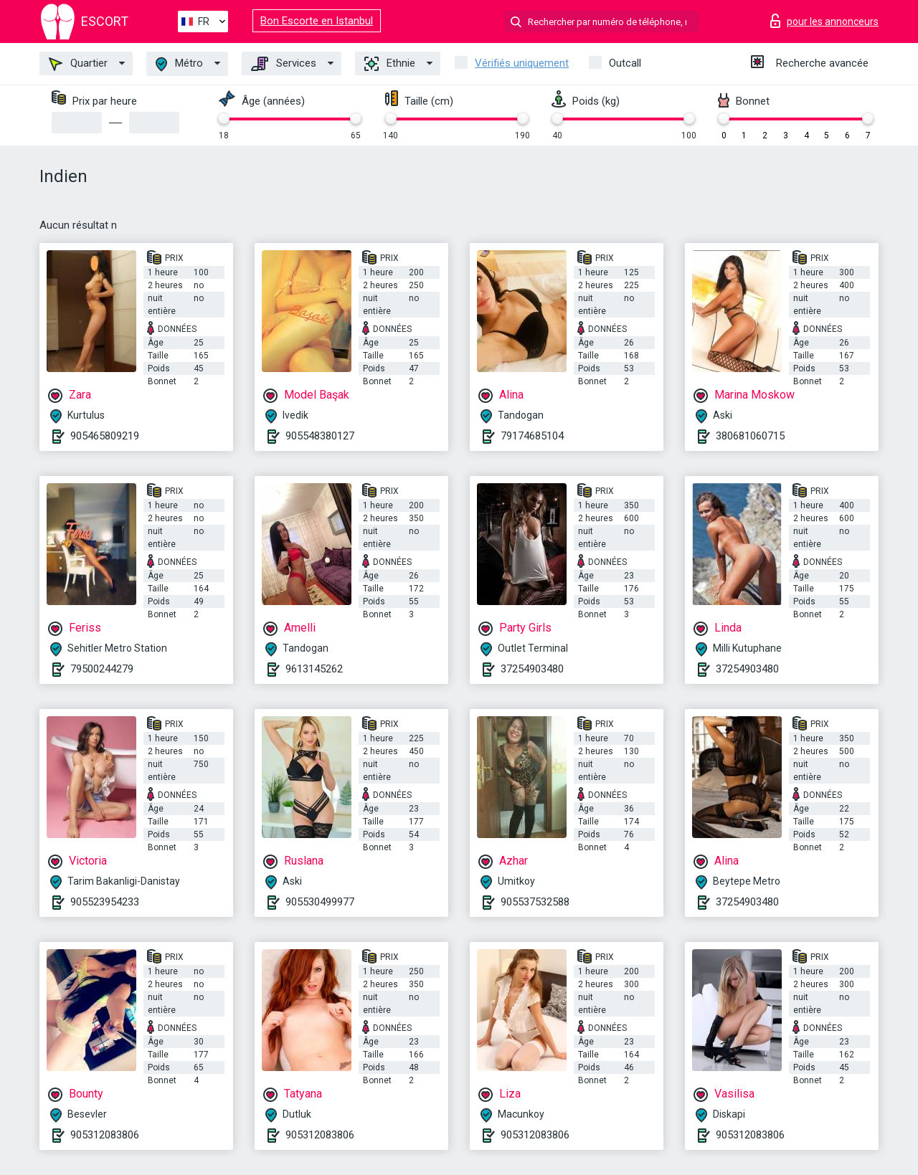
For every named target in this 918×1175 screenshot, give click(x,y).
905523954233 (104, 901)
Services (283, 64)
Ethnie (389, 64)
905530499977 (319, 901)
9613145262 (314, 668)
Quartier (78, 64)
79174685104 (532, 435)
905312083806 (104, 1134)
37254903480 (532, 668)
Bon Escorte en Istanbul (316, 20)
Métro (179, 64)
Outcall (625, 63)
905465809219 (104, 435)
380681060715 (750, 435)
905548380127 (319, 435)
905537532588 (535, 901)
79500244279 (101, 668)
